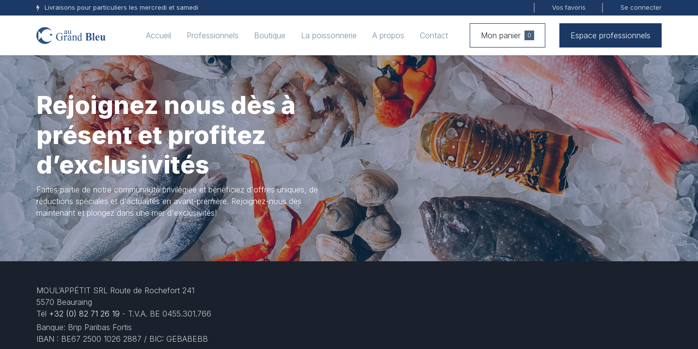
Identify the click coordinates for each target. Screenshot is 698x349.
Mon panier (507, 35)
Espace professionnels (610, 35)
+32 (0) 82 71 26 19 (84, 313)
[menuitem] (158, 35)
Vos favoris (569, 7)
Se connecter (641, 7)
